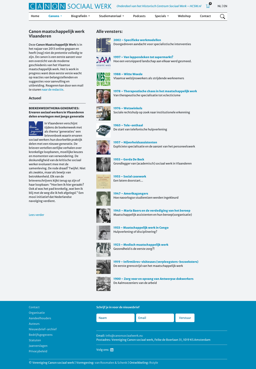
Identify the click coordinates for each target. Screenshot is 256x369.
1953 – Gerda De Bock (128, 159)
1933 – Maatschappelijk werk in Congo (141, 227)
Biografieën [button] (79, 16)
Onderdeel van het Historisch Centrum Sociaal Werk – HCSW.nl (158, 6)
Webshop (184, 16)
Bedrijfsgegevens (41, 334)
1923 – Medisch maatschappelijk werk (140, 244)
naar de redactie (52, 89)
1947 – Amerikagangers (130, 193)
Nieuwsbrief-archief (43, 329)
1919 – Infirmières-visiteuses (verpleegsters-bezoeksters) (155, 261)
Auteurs (34, 323)
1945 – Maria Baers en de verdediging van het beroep (151, 210)
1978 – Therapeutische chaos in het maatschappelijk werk (155, 91)
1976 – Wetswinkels (127, 108)
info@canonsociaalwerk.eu (124, 335)
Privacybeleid (38, 351)
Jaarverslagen (38, 346)
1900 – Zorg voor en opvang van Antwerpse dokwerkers (153, 279)
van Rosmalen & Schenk (111, 362)
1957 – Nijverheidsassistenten (135, 142)
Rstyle (153, 362)
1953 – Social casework (129, 176)
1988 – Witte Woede (128, 74)
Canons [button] (54, 16)
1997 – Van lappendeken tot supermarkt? (143, 57)
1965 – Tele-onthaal (128, 125)
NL (219, 6)
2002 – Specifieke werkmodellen (137, 40)
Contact (205, 16)
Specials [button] (161, 16)
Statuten (35, 340)
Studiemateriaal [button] (110, 16)
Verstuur (185, 318)
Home (35, 16)
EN (225, 6)
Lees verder (36, 215)
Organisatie (37, 312)
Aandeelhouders (40, 318)
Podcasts (139, 16)
